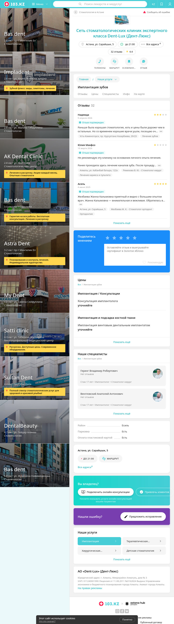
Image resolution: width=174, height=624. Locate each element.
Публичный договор (151, 622)
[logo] (14, 4)
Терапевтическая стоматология (137, 541)
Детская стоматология (140, 550)
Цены (94, 94)
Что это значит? (47, 621)
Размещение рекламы (140, 617)
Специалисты (110, 94)
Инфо (126, 94)
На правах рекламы (90, 588)
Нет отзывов (87, 374)
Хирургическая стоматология (91, 551)
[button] (39, 4)
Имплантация (90, 541)
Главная (83, 79)
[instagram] (117, 611)
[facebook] (122, 611)
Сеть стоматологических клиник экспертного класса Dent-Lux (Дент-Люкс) (121, 33)
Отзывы (82, 94)
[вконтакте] (127, 611)
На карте (139, 94)
